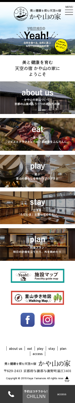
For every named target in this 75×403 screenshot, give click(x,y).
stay (51, 348)
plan (63, 348)
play (40, 348)
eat (29, 348)
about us (15, 348)
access (61, 394)
